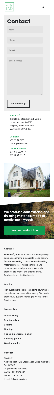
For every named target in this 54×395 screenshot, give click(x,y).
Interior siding (11, 315)
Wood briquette (12, 343)
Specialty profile (12, 338)
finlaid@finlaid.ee (19, 143)
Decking (8, 324)
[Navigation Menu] (48, 6)
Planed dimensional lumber (18, 334)
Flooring (8, 329)
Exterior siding (11, 320)
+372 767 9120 (17, 140)
